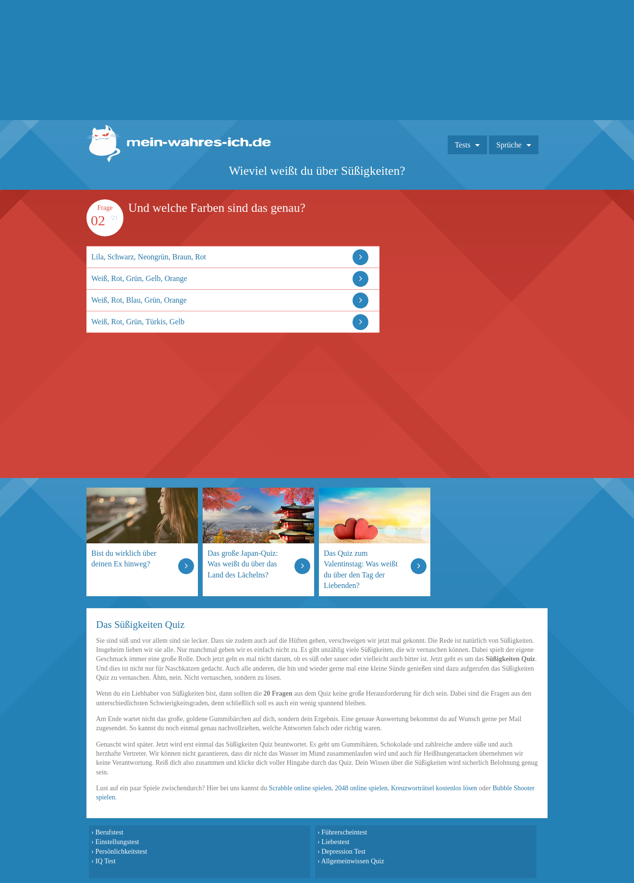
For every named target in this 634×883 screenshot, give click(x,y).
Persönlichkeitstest (121, 851)
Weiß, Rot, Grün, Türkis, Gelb (137, 322)
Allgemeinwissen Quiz (352, 861)
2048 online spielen (361, 788)
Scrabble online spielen (300, 788)
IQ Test (105, 861)
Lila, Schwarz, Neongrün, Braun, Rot (148, 257)
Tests (463, 145)
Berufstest (109, 832)
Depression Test (343, 851)
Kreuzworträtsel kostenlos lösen (434, 788)
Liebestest (335, 842)
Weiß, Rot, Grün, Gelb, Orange (139, 278)
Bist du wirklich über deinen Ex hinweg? (124, 558)
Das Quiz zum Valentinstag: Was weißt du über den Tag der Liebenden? (361, 569)
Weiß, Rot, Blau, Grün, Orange (139, 300)
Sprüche (508, 145)
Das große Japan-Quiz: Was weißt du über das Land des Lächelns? (242, 563)
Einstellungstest (117, 842)
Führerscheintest (344, 832)
